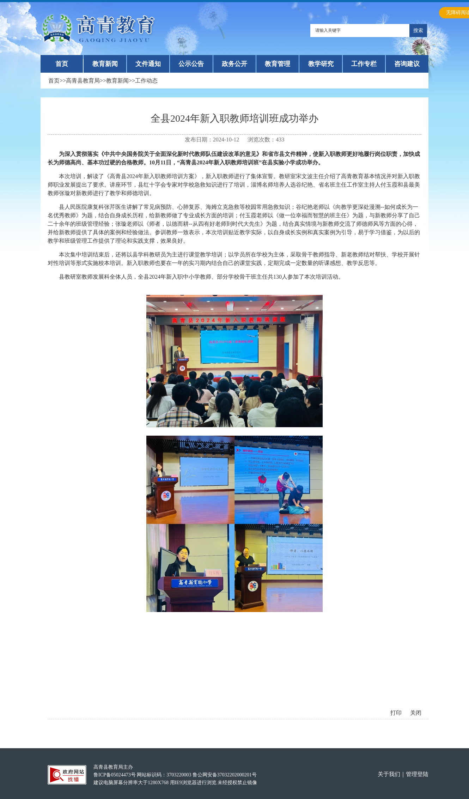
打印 (396, 713)
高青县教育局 (83, 81)
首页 (61, 63)
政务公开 (234, 63)
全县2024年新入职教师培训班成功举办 (234, 118)
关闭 (415, 713)
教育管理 (277, 63)
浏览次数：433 (266, 140)
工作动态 (146, 81)
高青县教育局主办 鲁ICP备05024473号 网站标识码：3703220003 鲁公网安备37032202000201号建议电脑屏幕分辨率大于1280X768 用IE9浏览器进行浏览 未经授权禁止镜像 (175, 774)
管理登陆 (417, 774)
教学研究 (321, 63)
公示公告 (191, 63)
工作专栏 (364, 63)
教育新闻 (105, 63)
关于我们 (389, 774)
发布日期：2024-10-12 (212, 140)
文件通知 (148, 63)
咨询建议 (407, 63)
